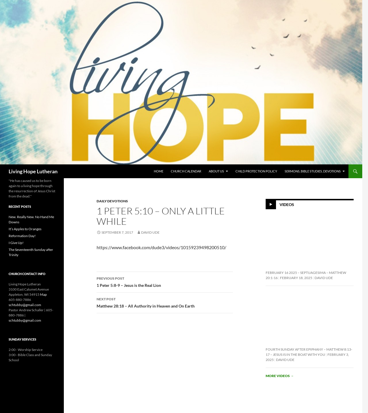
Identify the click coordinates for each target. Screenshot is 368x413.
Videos (286, 204)
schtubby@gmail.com (25, 305)
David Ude (150, 232)
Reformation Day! (22, 236)
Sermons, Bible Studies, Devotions (313, 171)
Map (43, 294)
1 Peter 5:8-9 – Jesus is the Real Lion (165, 281)
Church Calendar (186, 171)
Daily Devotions (112, 201)
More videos (280, 376)
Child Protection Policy (256, 171)
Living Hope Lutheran (33, 171)
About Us (216, 171)
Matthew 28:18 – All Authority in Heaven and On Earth (165, 302)
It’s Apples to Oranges (25, 229)
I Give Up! (16, 243)
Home (158, 171)
